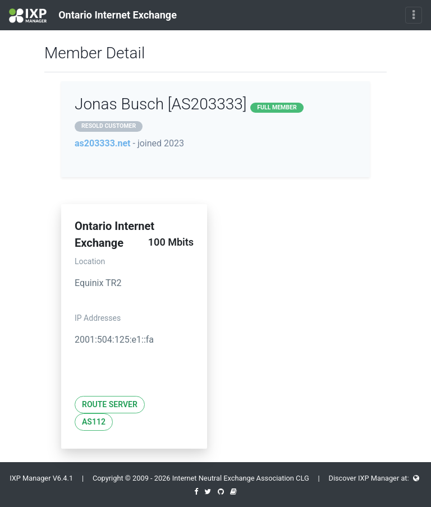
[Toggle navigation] (413, 15)
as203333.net (103, 143)
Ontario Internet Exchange (93, 15)
